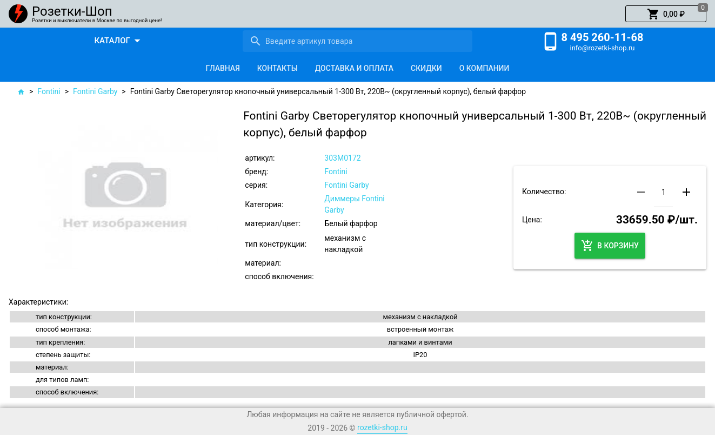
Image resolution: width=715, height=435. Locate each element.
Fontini (48, 91)
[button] (665, 14)
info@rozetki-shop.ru (602, 47)
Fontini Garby (95, 91)
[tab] (223, 68)
